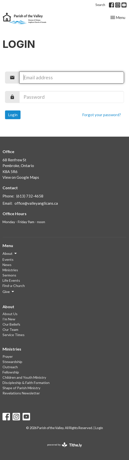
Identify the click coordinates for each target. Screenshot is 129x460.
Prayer (8, 356)
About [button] (10, 253)
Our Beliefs (11, 324)
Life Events (11, 280)
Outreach (10, 367)
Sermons (9, 275)
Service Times (14, 335)
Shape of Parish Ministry (21, 388)
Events (8, 259)
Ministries (10, 270)
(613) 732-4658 (29, 196)
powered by (64, 445)
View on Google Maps (21, 177)
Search (100, 5)
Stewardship (12, 362)
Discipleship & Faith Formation (26, 382)
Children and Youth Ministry (24, 377)
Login (13, 114)
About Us (10, 314)
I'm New (9, 319)
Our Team (10, 329)
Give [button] (9, 291)
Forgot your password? (101, 114)
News (7, 265)
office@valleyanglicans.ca (36, 203)
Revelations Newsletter (21, 393)
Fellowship (11, 372)
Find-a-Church (14, 285)
